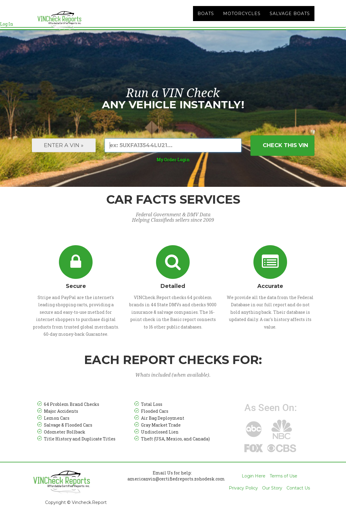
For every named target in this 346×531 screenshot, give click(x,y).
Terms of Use (283, 491)
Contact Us (298, 503)
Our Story (272, 503)
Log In (6, 31)
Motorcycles (242, 21)
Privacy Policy (243, 503)
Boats (205, 21)
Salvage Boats (290, 21)
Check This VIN (285, 160)
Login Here (253, 491)
